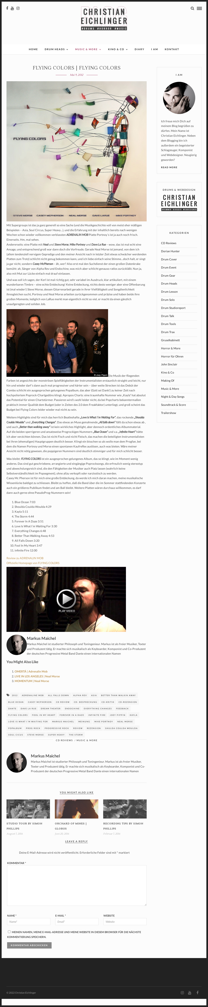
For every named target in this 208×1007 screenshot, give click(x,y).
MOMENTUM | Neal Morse (32, 689)
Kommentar (16, 871)
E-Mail (60, 923)
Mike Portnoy (103, 730)
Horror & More (170, 356)
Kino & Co (116, 57)
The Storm (76, 743)
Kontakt (172, 57)
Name (11, 923)
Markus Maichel (63, 730)
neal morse (125, 730)
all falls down (58, 703)
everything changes (98, 717)
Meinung (84, 730)
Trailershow (168, 421)
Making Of (167, 388)
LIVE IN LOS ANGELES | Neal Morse (37, 684)
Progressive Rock (57, 736)
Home (33, 57)
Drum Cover (169, 267)
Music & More (86, 57)
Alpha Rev (80, 703)
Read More (169, 175)
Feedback (122, 717)
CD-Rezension (128, 710)
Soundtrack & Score (173, 413)
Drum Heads (55, 57)
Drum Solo (168, 308)
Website (109, 923)
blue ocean (16, 710)
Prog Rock (33, 736)
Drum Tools (168, 332)
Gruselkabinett (170, 348)
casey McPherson (40, 710)
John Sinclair (169, 372)
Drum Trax (168, 340)
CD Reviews (64, 748)
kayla (134, 723)
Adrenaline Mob (33, 703)
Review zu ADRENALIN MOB (24, 566)
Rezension (94, 736)
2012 (15, 703)
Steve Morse (35, 743)
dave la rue (29, 717)
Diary (139, 57)
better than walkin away (118, 703)
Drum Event (168, 275)
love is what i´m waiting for (28, 730)
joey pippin (118, 723)
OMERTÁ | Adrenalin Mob (31, 679)
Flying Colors (18, 723)
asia (94, 703)
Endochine (72, 717)
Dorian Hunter (170, 259)
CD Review (63, 710)
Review (78, 736)
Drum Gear (168, 283)
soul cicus (15, 743)
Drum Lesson (169, 299)
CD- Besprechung (85, 710)
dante (12, 717)
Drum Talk (167, 324)
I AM (154, 57)
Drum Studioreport (173, 316)
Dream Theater (51, 717)
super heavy (56, 743)
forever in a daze (72, 723)
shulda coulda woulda (121, 736)
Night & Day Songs (172, 404)
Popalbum (15, 736)
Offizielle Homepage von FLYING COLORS (32, 571)
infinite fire (97, 723)
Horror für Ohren (172, 364)
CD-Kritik (108, 710)
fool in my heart (43, 723)
